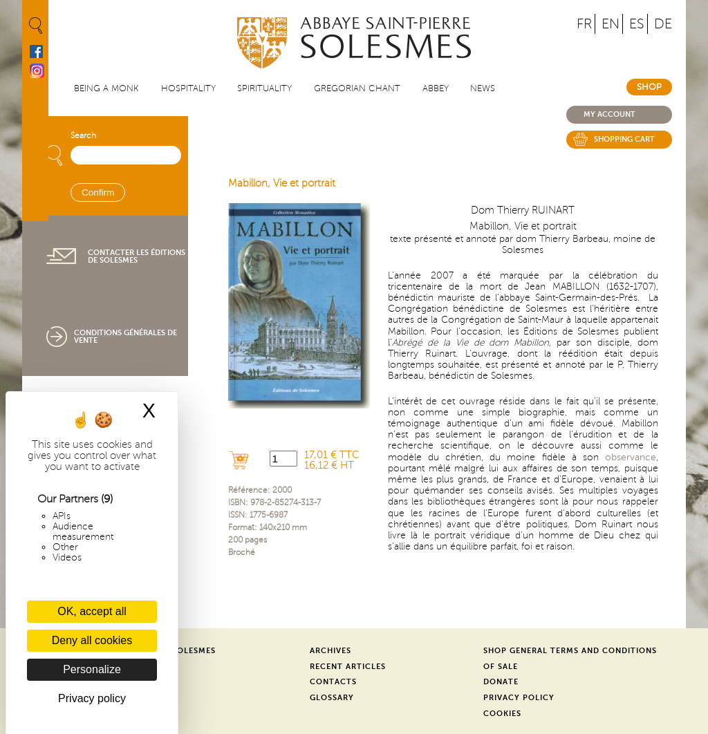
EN (611, 24)
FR (584, 24)
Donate (501, 682)
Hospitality (188, 88)
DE (663, 24)
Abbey (435, 88)
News (482, 88)
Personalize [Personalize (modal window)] (92, 669)
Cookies (502, 713)
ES (636, 24)
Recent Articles (348, 666)
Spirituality (264, 88)
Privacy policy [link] (92, 698)
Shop (649, 87)
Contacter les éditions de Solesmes (136, 256)
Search (83, 135)
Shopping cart (624, 139)
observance (630, 457)
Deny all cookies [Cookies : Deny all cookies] (92, 640)
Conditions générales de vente (125, 336)
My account (609, 114)
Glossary (332, 698)
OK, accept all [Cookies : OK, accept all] (92, 611)
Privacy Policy (519, 698)
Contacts (333, 682)
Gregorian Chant (357, 88)
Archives (330, 651)
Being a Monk (106, 88)
